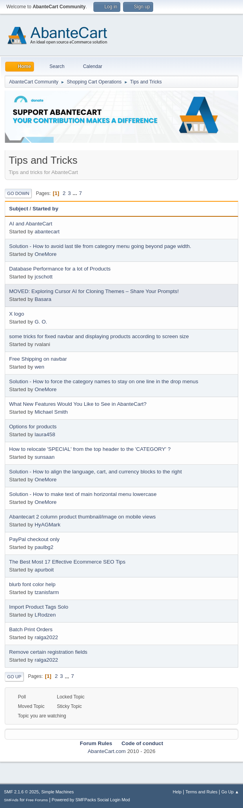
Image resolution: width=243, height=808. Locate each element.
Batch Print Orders (31, 629)
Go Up (14, 676)
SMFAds (11, 800)
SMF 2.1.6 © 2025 (21, 791)
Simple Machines (57, 791)
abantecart (46, 232)
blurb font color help (32, 584)
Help (177, 791)
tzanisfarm (46, 592)
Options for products (33, 427)
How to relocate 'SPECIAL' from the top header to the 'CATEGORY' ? (90, 449)
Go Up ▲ (230, 791)
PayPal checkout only (34, 539)
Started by (45, 209)
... (76, 193)
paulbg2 (43, 547)
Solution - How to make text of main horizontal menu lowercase (83, 494)
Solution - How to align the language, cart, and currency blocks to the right (95, 472)
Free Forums (37, 800)
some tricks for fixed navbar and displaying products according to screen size (99, 336)
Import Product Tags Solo (38, 607)
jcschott (43, 277)
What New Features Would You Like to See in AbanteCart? (77, 404)
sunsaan (44, 457)
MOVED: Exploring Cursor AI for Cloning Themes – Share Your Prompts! (94, 291)
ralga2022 (46, 637)
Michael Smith (51, 412)
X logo (16, 314)
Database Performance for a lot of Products (59, 269)
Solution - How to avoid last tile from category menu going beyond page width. (100, 246)
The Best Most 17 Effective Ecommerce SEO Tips (67, 562)
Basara (42, 299)
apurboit (43, 570)
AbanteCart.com (106, 751)
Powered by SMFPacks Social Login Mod (91, 799)
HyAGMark (47, 525)
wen (39, 367)
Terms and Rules (202, 791)
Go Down (18, 193)
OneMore (45, 254)
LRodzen (44, 615)
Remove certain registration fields (48, 652)
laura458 (44, 434)
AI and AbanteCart (30, 224)
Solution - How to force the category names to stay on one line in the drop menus (103, 381)
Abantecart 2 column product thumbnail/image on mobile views (82, 517)
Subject (18, 209)
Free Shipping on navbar (38, 359)
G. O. (40, 322)
